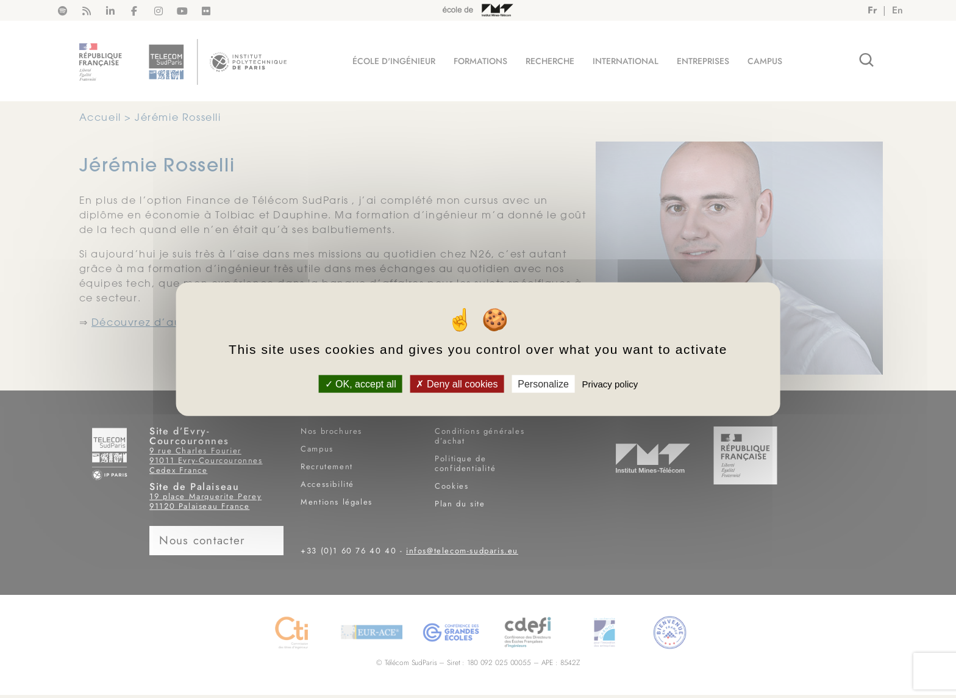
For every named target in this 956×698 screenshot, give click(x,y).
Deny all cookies (457, 383)
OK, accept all (360, 383)
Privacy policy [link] (610, 383)
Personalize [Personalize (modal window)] (543, 383)
